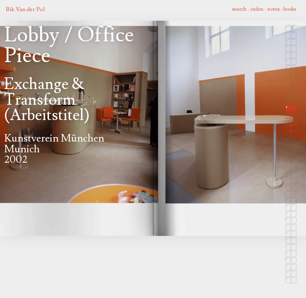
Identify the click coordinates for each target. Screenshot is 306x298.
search (239, 9)
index (256, 9)
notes (273, 9)
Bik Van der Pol (25, 9)
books (289, 9)
